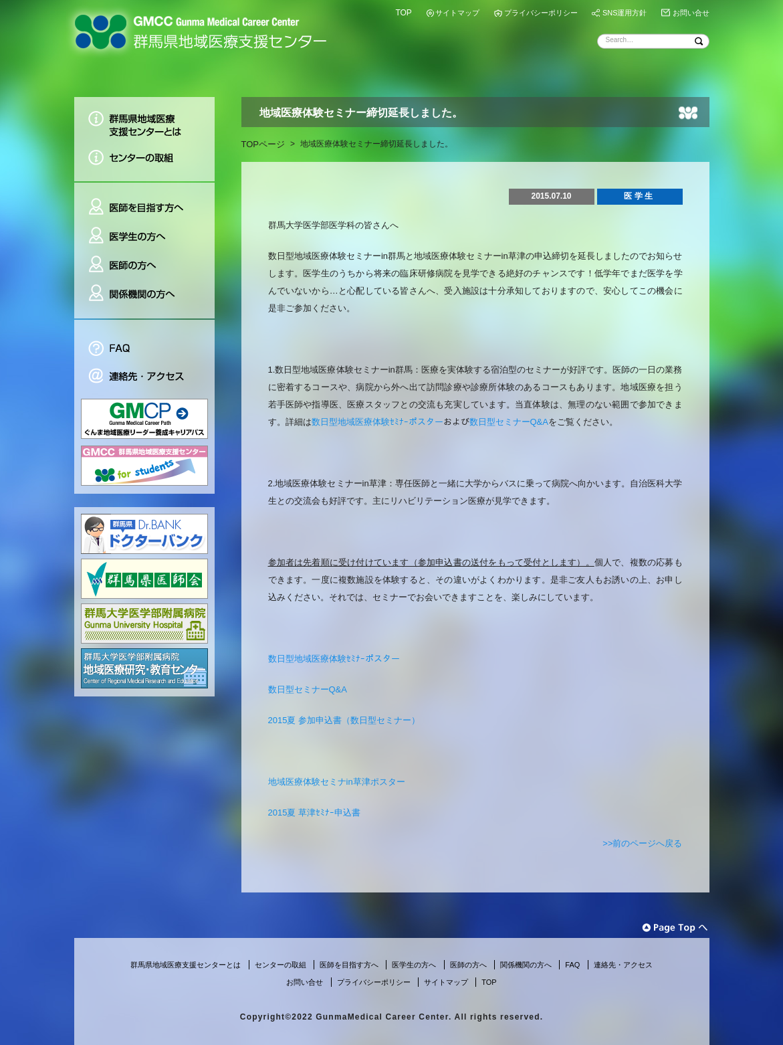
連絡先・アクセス (144, 377)
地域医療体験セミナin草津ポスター (336, 782)
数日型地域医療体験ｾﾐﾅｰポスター (377, 422)
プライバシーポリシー (541, 13)
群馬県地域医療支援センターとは (144, 120)
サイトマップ (457, 13)
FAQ (144, 340)
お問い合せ (691, 13)
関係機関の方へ (144, 299)
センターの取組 (144, 162)
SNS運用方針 (624, 13)
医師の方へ (144, 265)
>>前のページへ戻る (642, 843)
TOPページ (263, 144)
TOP (403, 12)
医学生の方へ (144, 236)
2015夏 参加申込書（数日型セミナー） (344, 720)
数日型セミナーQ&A (508, 422)
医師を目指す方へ (144, 201)
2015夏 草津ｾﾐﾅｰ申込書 (314, 813)
